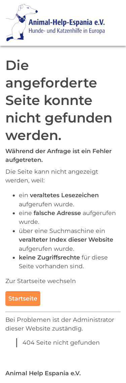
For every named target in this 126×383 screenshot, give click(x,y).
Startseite (22, 298)
